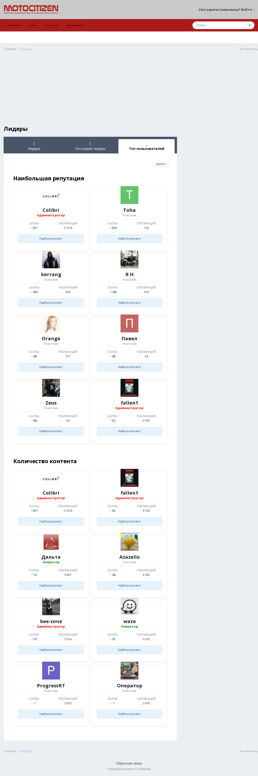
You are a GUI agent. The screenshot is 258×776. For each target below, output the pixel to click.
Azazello (129, 557)
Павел (129, 338)
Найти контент (51, 238)
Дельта (51, 557)
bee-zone (51, 621)
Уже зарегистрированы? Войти (226, 9)
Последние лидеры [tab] (90, 146)
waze (129, 621)
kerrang (51, 274)
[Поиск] (218, 25)
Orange (51, 338)
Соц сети (51, 25)
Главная (14, 25)
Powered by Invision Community (129, 769)
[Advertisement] (90, 92)
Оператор (129, 685)
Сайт (32, 25)
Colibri (51, 210)
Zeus (51, 403)
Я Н (130, 274)
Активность (76, 25)
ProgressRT (51, 685)
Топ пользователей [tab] (146, 146)
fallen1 (129, 403)
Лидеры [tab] (34, 146)
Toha (129, 210)
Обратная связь (129, 763)
